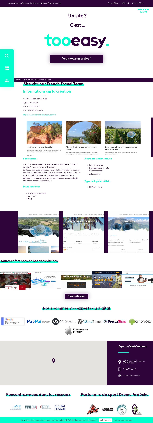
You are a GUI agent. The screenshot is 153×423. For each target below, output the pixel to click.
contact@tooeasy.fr (131, 376)
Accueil (19, 80)
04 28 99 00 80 (129, 369)
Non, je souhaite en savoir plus (122, 420)
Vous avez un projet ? (76, 58)
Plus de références (76, 296)
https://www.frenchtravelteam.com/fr (39, 115)
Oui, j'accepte (105, 420)
